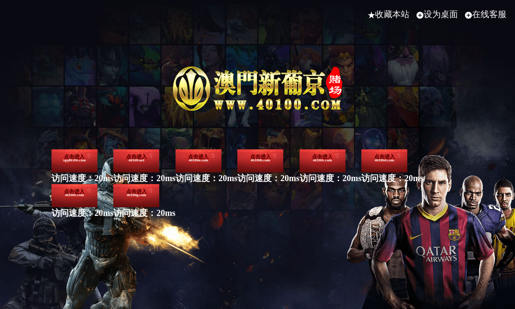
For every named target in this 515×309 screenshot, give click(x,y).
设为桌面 (437, 14)
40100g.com (409, 241)
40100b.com (409, 178)
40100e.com (307, 241)
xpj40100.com (103, 178)
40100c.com (103, 241)
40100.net (205, 178)
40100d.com (205, 241)
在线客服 (485, 14)
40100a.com (307, 178)
